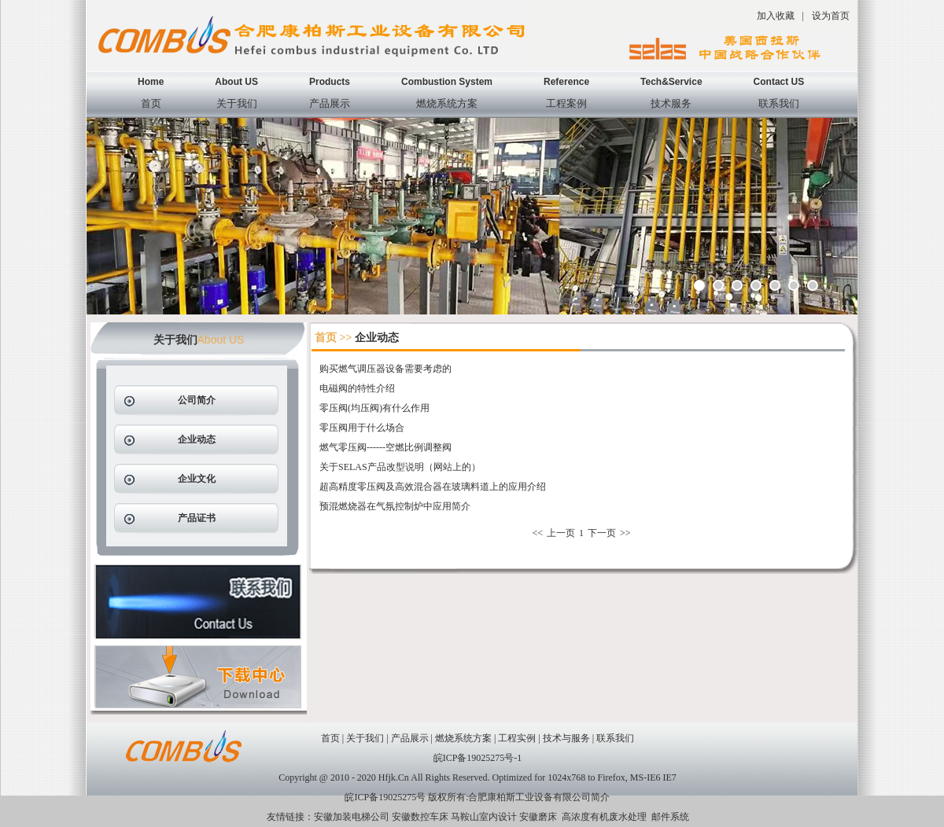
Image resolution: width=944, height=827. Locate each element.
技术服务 (671, 103)
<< (537, 532)
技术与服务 (566, 738)
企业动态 (197, 439)
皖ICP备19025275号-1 (477, 757)
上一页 (561, 532)
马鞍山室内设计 (484, 816)
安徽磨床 (538, 816)
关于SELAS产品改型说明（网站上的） (400, 466)
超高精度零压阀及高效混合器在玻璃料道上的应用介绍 (432, 486)
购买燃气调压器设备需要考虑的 (385, 368)
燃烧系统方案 (447, 103)
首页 (151, 103)
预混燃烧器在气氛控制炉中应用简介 (394, 506)
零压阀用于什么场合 (361, 427)
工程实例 (517, 738)
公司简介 (197, 400)
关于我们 (236, 103)
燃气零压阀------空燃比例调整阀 (385, 447)
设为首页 (831, 15)
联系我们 (778, 103)
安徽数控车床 (420, 816)
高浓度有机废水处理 (604, 816)
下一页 (602, 532)
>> (625, 532)
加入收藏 (776, 15)
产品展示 (329, 103)
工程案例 (566, 103)
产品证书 (197, 518)
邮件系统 (670, 816)
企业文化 (197, 478)
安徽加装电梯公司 (351, 816)
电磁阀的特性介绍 (357, 388)
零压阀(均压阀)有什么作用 (374, 408)
